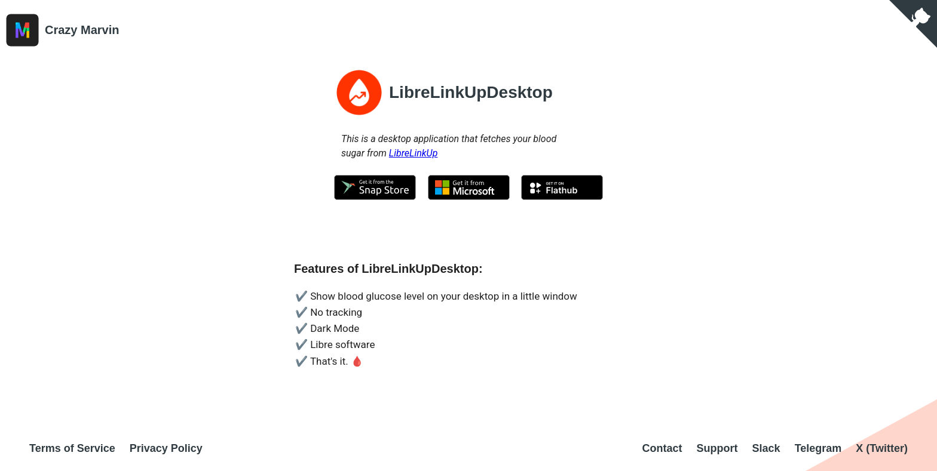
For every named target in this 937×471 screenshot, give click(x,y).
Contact (662, 448)
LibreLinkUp (413, 153)
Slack (766, 448)
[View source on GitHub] (913, 24)
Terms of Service (72, 448)
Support (717, 448)
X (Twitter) (882, 448)
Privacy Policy (166, 448)
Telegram (818, 448)
